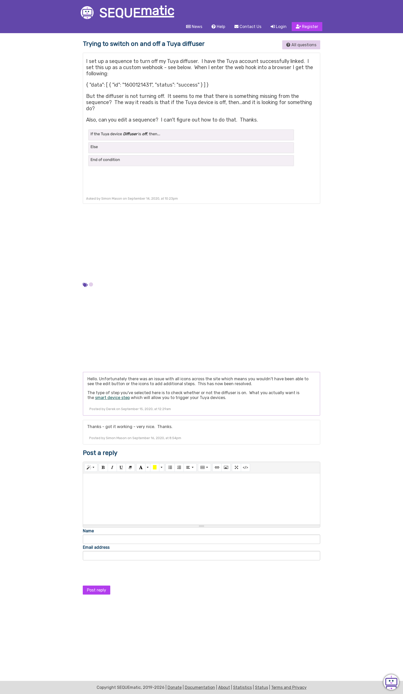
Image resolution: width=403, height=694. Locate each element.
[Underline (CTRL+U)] (121, 467)
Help (218, 26)
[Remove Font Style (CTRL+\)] (130, 467)
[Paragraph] (190, 467)
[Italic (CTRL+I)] (112, 467)
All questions (301, 44)
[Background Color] (154, 467)
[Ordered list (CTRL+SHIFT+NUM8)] (179, 467)
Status (261, 687)
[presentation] (122, 571)
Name (88, 531)
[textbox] (201, 499)
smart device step (112, 397)
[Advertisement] (201, 242)
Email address (96, 547)
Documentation (200, 687)
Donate (175, 687)
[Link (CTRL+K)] (217, 467)
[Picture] (226, 467)
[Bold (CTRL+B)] (103, 467)
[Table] (204, 467)
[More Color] (147, 467)
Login (279, 26)
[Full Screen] (236, 467)
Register (307, 26)
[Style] (90, 467)
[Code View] (245, 467)
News (194, 26)
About (224, 687)
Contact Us (247, 26)
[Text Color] (140, 467)
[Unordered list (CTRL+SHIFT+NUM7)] (170, 467)
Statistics (242, 687)
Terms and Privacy (289, 687)
